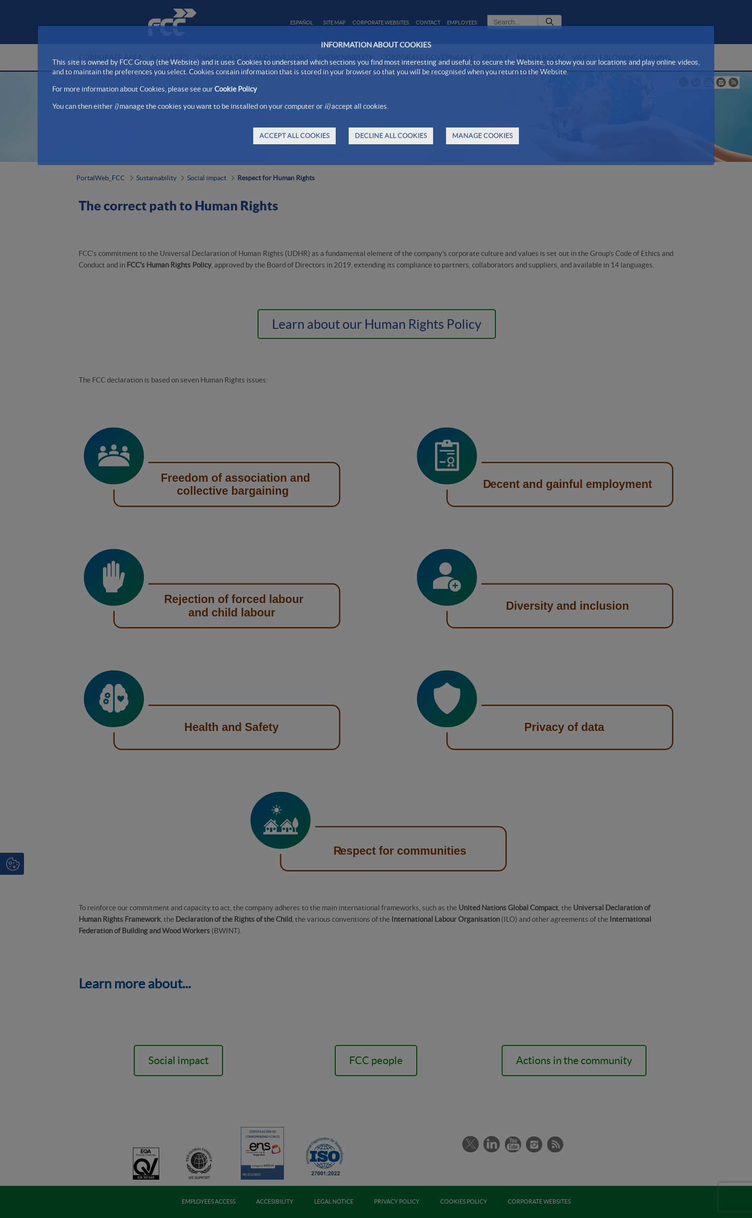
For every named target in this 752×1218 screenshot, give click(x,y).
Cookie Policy (235, 89)
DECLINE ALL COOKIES (391, 135)
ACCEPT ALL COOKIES (294, 135)
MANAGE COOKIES (482, 135)
